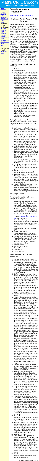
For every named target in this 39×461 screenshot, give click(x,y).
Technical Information (4, 18)
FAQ (2, 45)
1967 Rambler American (4, 33)
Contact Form (4, 52)
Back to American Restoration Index (22, 15)
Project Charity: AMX (3, 13)
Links (2, 43)
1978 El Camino (3, 29)
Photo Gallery (3, 21)
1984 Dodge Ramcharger (5, 41)
